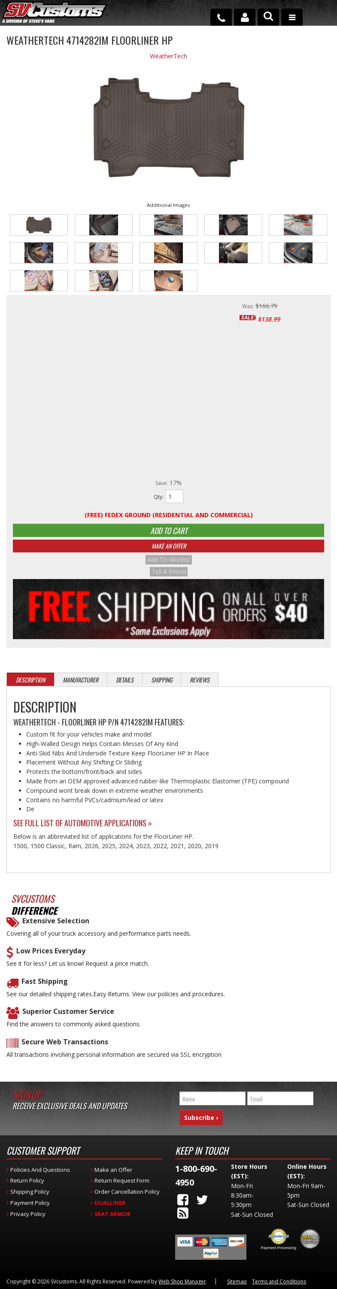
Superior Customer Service (68, 1017)
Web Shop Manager (182, 1280)
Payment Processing (278, 1246)
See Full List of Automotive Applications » (82, 828)
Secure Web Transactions (64, 1047)
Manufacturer (80, 685)
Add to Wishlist (168, 567)
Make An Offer (169, 553)
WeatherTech (168, 56)
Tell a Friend (169, 578)
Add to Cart (168, 533)
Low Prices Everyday (50, 957)
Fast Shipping (44, 987)
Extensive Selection (55, 927)
